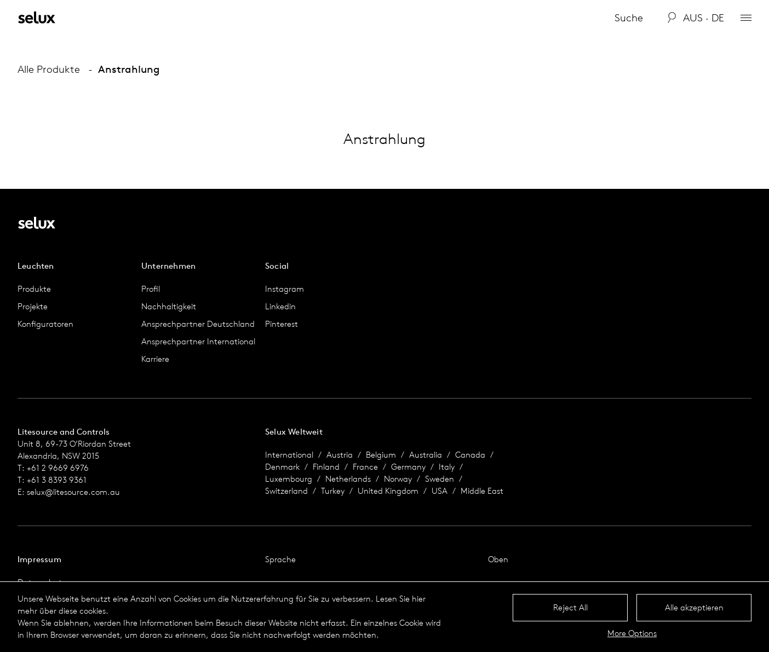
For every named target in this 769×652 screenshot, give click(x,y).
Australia (425, 454)
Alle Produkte (49, 69)
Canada (470, 454)
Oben (498, 559)
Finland (326, 466)
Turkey (333, 491)
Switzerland (286, 491)
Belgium (381, 454)
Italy (447, 466)
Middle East (482, 491)
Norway (398, 479)
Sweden (439, 479)
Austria (339, 454)
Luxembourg (288, 479)
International (289, 454)
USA (439, 491)
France (365, 466)
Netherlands (348, 479)
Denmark (282, 466)
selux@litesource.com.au (73, 492)
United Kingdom (388, 491)
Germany (408, 466)
